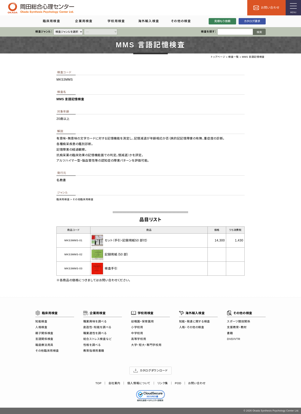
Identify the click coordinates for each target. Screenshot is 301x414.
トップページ (218, 56)
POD (178, 383)
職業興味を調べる (95, 321)
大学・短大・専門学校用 (146, 344)
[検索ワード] (235, 32)
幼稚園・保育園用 (142, 321)
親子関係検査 (44, 333)
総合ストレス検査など (97, 339)
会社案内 (114, 383)
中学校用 (137, 333)
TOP (98, 383)
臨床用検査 (62, 199)
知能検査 (41, 321)
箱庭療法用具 (44, 344)
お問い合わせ (197, 383)
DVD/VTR (233, 339)
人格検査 (41, 327)
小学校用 (137, 327)
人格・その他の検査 (191, 327)
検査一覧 (233, 56)
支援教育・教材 (236, 327)
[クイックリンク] (68, 32)
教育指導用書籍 (93, 350)
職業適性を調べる (95, 333)
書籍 (230, 333)
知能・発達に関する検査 (194, 321)
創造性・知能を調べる (97, 327)
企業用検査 (94, 313)
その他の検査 (239, 313)
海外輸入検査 (192, 313)
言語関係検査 (44, 339)
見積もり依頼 (222, 21)
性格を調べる (92, 344)
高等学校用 (138, 339)
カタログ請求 (252, 21)
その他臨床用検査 (83, 199)
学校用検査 (142, 313)
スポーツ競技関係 (238, 321)
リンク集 (162, 383)
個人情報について (138, 383)
